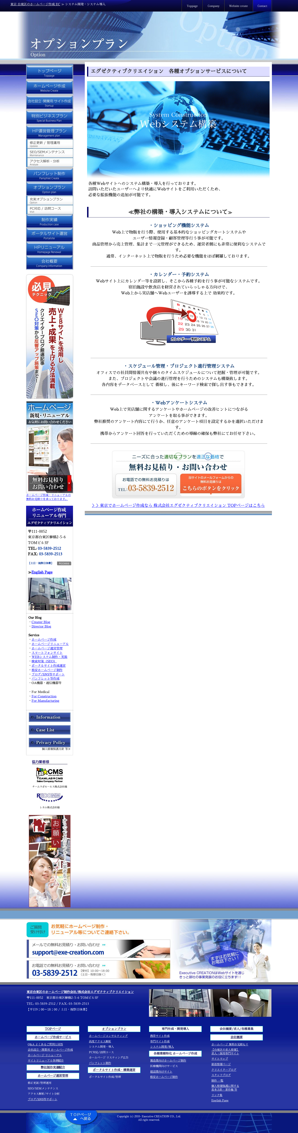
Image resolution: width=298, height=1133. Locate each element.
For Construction (43, 696)
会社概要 (237, 1037)
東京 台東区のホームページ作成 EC (35, 4)
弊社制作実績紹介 (53, 1067)
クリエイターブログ (223, 1069)
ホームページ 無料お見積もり (229, 1044)
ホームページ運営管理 (46, 648)
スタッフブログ (221, 1075)
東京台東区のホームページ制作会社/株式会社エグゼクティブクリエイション (80, 991)
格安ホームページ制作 (46, 670)
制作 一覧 (217, 1080)
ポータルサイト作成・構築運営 (114, 1069)
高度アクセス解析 (100, 1041)
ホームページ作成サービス (53, 1037)
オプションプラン (114, 1028)
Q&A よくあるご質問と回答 (45, 1044)
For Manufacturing (45, 700)
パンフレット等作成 (45, 678)
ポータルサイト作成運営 (48, 665)
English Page (41, 572)
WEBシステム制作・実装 (49, 656)
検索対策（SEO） (44, 661)
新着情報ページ (221, 1064)
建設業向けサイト (161, 1071)
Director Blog (41, 626)
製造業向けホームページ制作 (168, 1060)
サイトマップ (219, 1058)
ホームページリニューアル (50, 643)
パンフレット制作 (100, 1063)
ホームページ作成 (43, 639)
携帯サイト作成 (160, 1036)
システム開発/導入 (162, 1046)
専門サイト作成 (160, 1041)
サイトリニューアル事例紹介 (46, 1060)
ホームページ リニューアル (45, 1055)
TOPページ (53, 1028)
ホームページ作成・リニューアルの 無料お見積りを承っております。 (49, 495)
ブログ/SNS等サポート (48, 674)
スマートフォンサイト (46, 652)
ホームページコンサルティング (108, 1036)
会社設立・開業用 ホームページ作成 (50, 1049)
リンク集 (216, 1095)
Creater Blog (40, 622)
